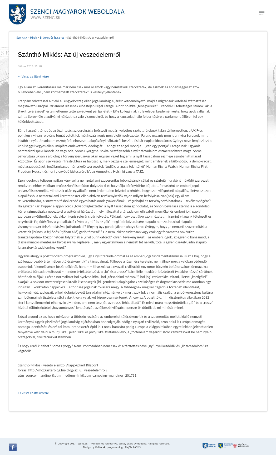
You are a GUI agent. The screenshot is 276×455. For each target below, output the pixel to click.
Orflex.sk (100, 447)
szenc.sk (82, 443)
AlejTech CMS (132, 447)
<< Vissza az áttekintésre (33, 76)
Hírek (33, 37)
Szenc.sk (22, 37)
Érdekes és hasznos (52, 37)
